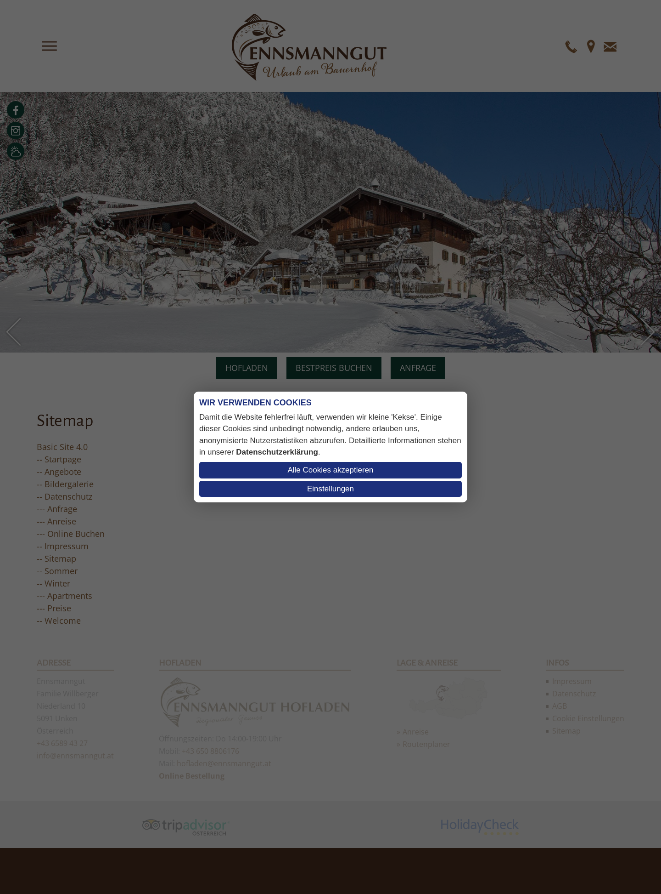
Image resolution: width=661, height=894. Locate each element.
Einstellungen (330, 488)
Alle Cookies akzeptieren (330, 470)
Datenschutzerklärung (277, 452)
